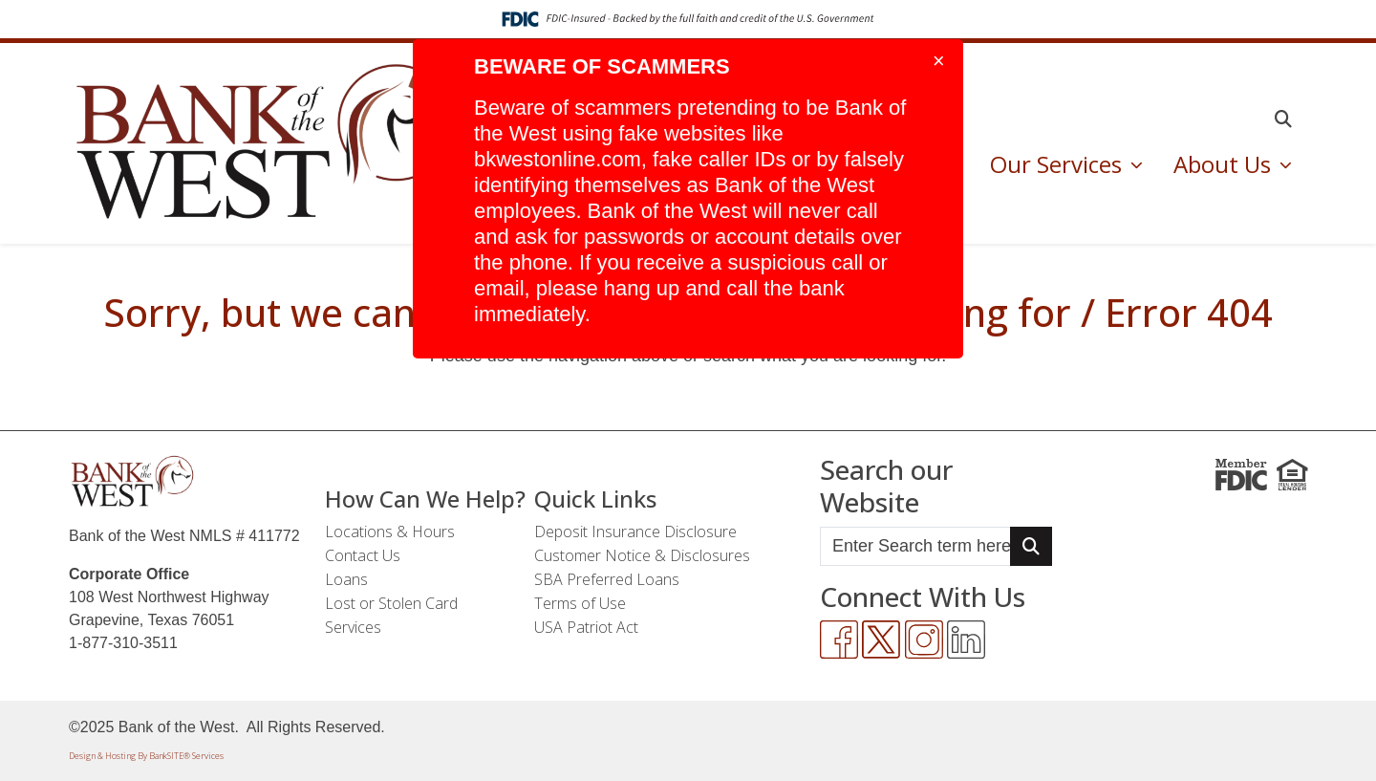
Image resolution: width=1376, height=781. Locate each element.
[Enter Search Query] (915, 546)
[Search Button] (1031, 546)
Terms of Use (580, 603)
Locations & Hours (390, 531)
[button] (1283, 119)
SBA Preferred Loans (606, 579)
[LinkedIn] (966, 639)
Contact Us (362, 555)
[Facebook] (839, 639)
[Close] (939, 61)
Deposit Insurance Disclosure (635, 531)
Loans (346, 579)
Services (353, 627)
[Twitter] (881, 639)
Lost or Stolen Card (391, 603)
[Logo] (267, 143)
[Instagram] (924, 639)
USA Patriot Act (586, 627)
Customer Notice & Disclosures (642, 555)
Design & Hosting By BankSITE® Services (146, 755)
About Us (1225, 164)
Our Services (1059, 164)
